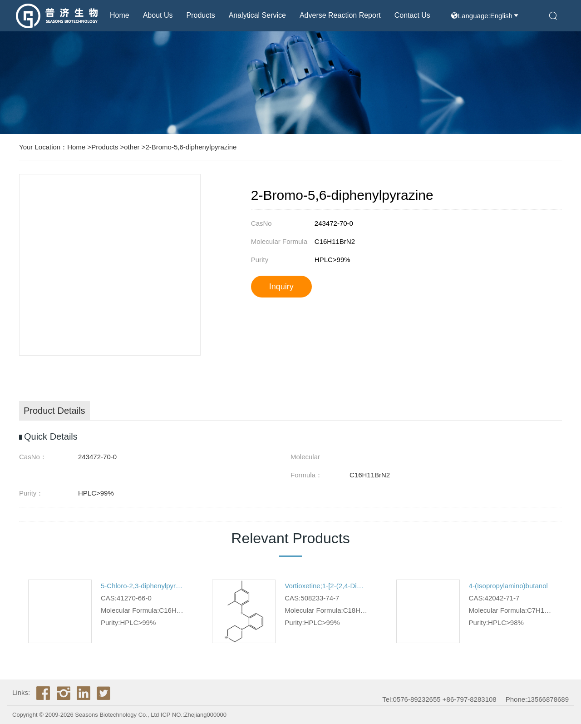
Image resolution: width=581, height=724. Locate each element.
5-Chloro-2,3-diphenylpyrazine (143, 586)
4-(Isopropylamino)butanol (508, 586)
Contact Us (412, 15)
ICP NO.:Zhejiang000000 (193, 714)
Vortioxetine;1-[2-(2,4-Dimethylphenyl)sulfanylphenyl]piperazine (327, 586)
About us (158, 15)
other (131, 147)
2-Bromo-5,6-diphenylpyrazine (190, 147)
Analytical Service (257, 15)
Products (201, 15)
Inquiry (281, 286)
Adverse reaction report (340, 15)
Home (119, 15)
